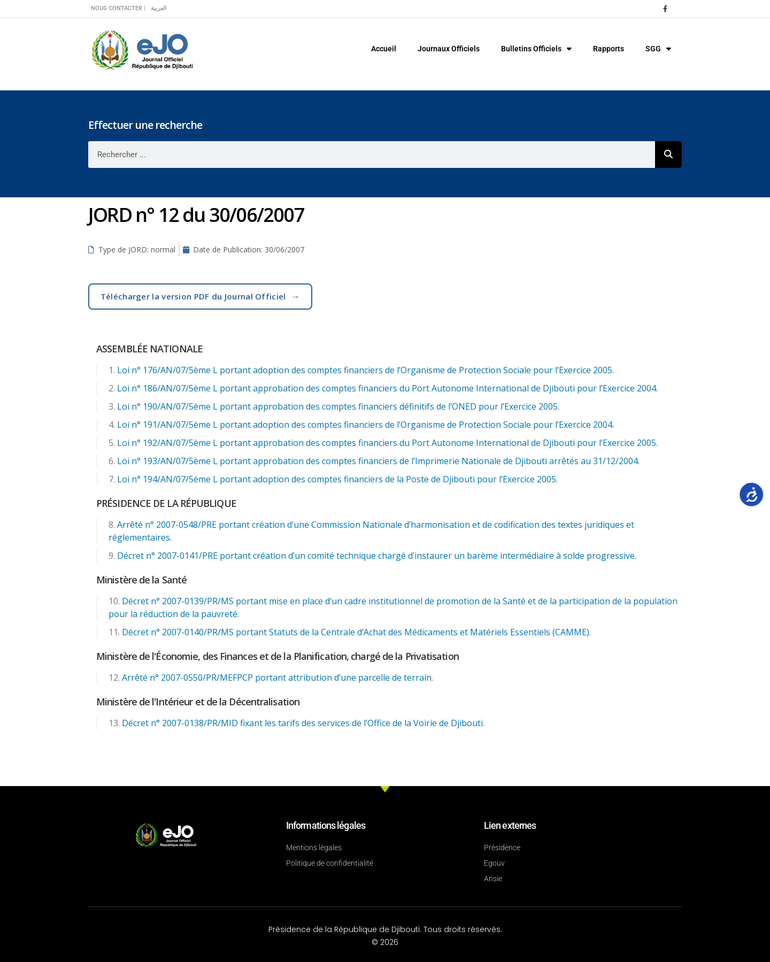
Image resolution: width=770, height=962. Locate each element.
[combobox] (371, 154)
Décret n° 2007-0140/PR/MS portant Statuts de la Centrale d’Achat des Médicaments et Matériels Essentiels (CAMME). (356, 632)
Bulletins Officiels (536, 49)
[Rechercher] (668, 154)
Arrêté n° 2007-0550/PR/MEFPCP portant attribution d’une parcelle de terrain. (277, 677)
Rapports (608, 48)
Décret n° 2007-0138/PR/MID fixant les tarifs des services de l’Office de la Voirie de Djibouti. (303, 723)
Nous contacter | (118, 8)
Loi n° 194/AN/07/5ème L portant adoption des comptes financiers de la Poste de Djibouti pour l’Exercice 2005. (337, 479)
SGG (658, 49)
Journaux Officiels (449, 48)
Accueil (383, 48)
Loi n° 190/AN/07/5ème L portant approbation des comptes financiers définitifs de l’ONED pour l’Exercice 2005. (338, 406)
